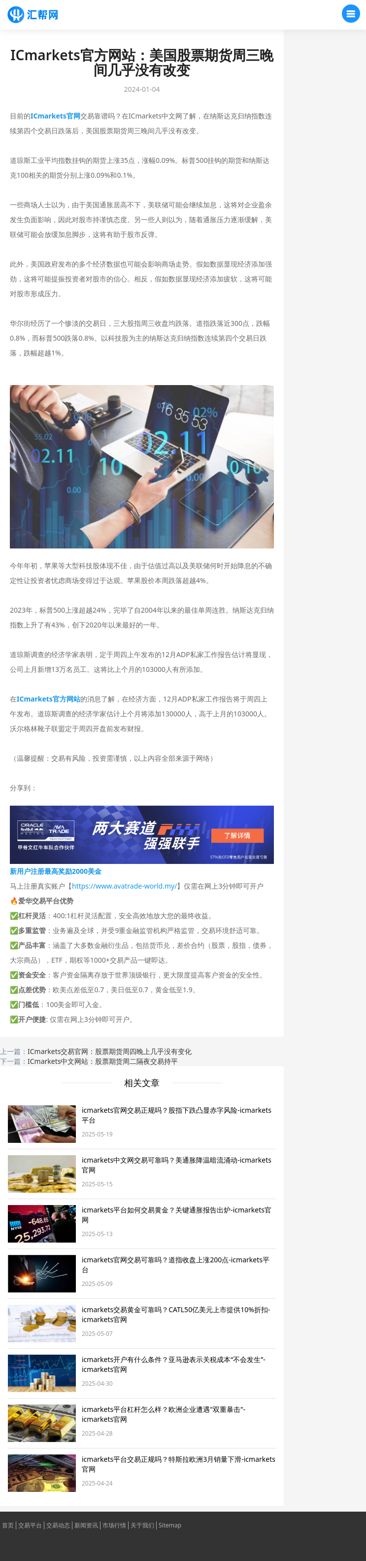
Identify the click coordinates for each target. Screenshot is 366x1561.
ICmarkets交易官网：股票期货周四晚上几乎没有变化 (110, 1051)
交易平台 (30, 1525)
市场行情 (114, 1525)
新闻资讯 (86, 1525)
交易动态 (58, 1525)
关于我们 (142, 1525)
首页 (8, 1525)
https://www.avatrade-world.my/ (124, 886)
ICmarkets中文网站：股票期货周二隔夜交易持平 (103, 1061)
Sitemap (170, 1525)
